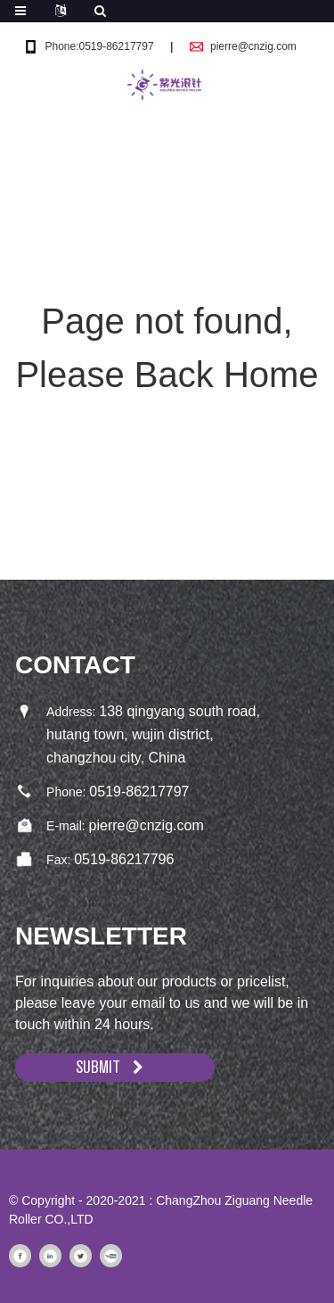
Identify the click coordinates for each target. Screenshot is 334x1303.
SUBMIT (98, 1067)
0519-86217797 (139, 791)
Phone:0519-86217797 (99, 46)
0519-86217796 (124, 859)
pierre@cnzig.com (253, 46)
